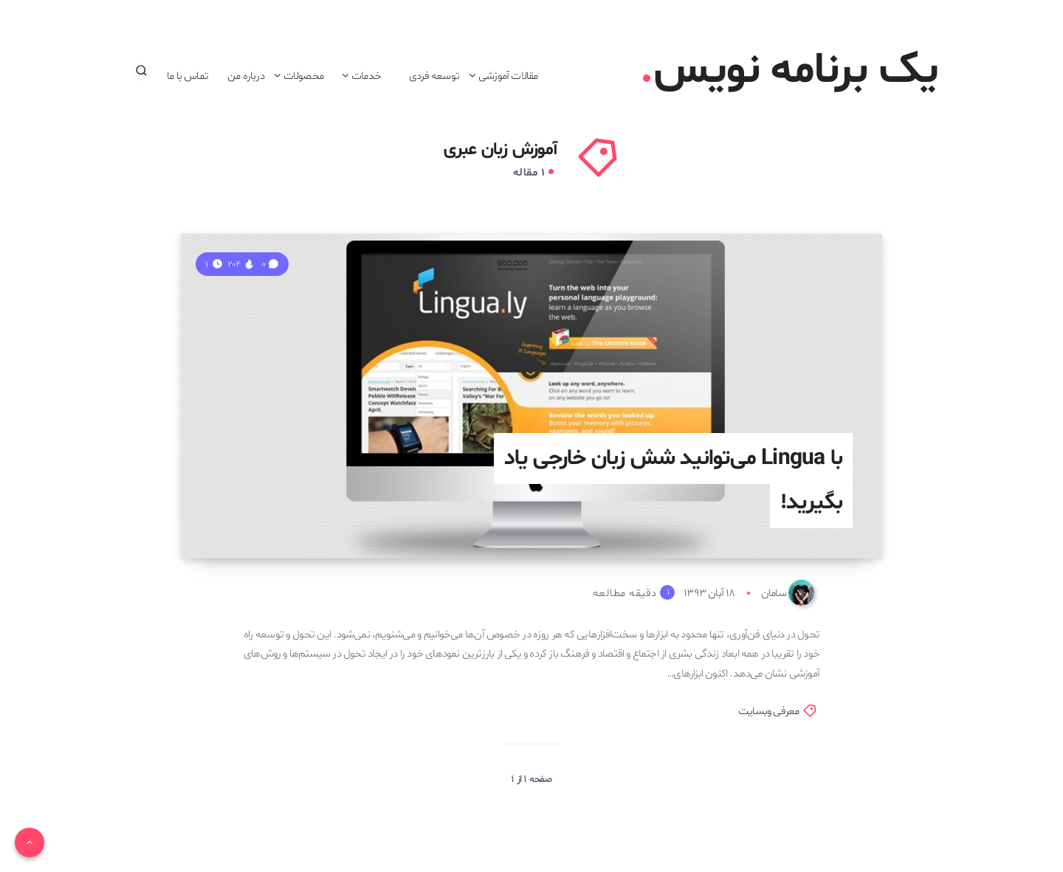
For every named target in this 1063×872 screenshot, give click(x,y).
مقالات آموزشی (507, 76)
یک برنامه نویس (790, 70)
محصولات (303, 76)
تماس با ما (187, 76)
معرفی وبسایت (768, 711)
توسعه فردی (434, 76)
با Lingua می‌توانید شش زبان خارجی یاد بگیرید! (673, 480)
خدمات (366, 76)
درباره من (245, 76)
